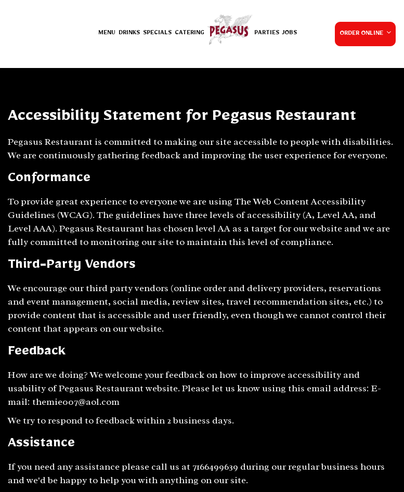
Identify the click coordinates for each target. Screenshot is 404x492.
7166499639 (215, 466)
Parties (266, 33)
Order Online (365, 33)
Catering (189, 33)
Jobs (289, 33)
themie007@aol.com (76, 401)
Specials (157, 33)
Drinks (129, 33)
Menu (106, 33)
